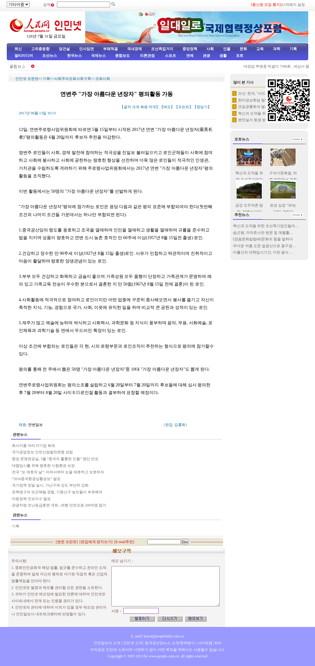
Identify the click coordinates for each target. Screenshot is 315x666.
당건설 (64, 49)
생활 (223, 55)
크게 (135, 107)
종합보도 (122, 55)
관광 (206, 55)
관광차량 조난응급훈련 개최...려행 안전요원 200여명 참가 (59, 505)
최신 (18, 49)
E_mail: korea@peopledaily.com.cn (157, 636)
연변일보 (35, 425)
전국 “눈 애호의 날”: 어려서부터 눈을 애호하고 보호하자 (58, 472)
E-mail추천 (124, 542)
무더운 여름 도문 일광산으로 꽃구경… (264, 246)
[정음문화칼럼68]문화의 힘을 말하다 (263, 239)
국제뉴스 (98, 55)
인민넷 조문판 (26, 79)
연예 (189, 55)
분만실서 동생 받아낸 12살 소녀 (264, 120)
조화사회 (102, 79)
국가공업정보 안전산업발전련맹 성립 (42, 452)
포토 (239, 55)
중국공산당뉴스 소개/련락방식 (170, 643)
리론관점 (147, 55)
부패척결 (110, 49)
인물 (226, 49)
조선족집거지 (162, 49)
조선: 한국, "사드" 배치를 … (261, 93)
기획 (293, 49)
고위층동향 (40, 49)
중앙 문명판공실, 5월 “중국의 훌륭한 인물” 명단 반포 (55, 459)
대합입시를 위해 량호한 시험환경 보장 (43, 465)
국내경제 (134, 49)
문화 (243, 49)
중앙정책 (189, 49)
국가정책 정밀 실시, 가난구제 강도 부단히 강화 (50, 485)
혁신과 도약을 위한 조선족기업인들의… (266, 226)
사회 (210, 49)
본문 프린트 (67, 542)
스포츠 (170, 55)
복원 (144, 107)
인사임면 (86, 49)
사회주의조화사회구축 (72, 79)
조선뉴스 (50, 55)
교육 (260, 49)
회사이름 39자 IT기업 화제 (33, 445)
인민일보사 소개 (107, 643)
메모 (167, 107)
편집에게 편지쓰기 (96, 542)
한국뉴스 (74, 55)
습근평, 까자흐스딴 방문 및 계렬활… (263, 233)
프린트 (183, 107)
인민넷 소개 (132, 643)
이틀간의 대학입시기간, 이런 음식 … (263, 252)
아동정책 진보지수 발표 (31, 499)
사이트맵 (204, 643)
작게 (152, 107)
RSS (218, 643)
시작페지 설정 (293, 4)
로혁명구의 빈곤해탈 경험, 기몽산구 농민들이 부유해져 (57, 492)
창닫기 (202, 107)
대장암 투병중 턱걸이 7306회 (269, 66)
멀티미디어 (23, 55)
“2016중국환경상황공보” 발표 (36, 479)
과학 (276, 49)
